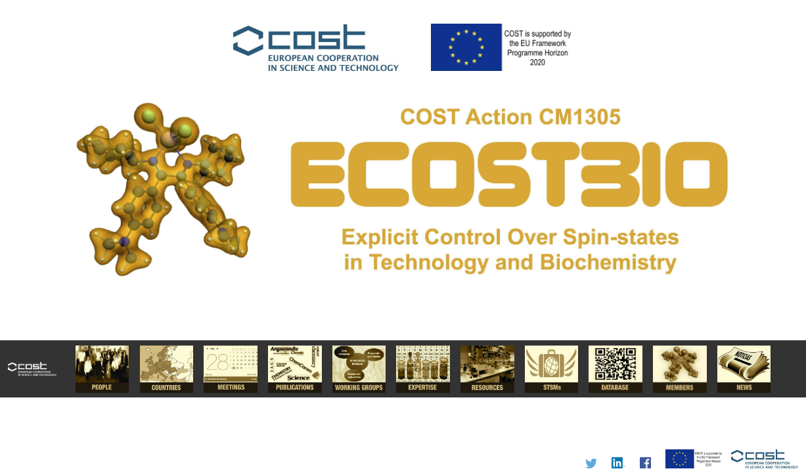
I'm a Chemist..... (403, 236)
